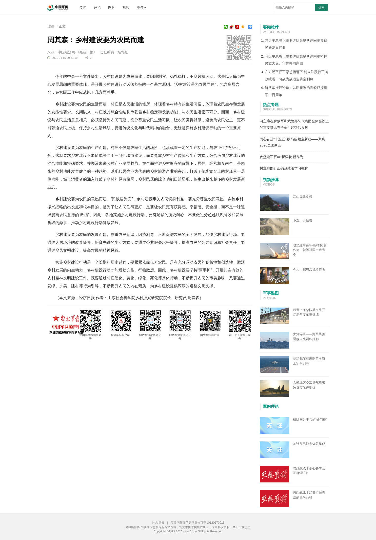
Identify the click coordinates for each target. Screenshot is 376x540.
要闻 (82, 7)
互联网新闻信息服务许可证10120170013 (197, 522)
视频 (125, 7)
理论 (50, 26)
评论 (97, 7)
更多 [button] (141, 7)
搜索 (321, 7)
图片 (111, 7)
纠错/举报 (158, 522)
